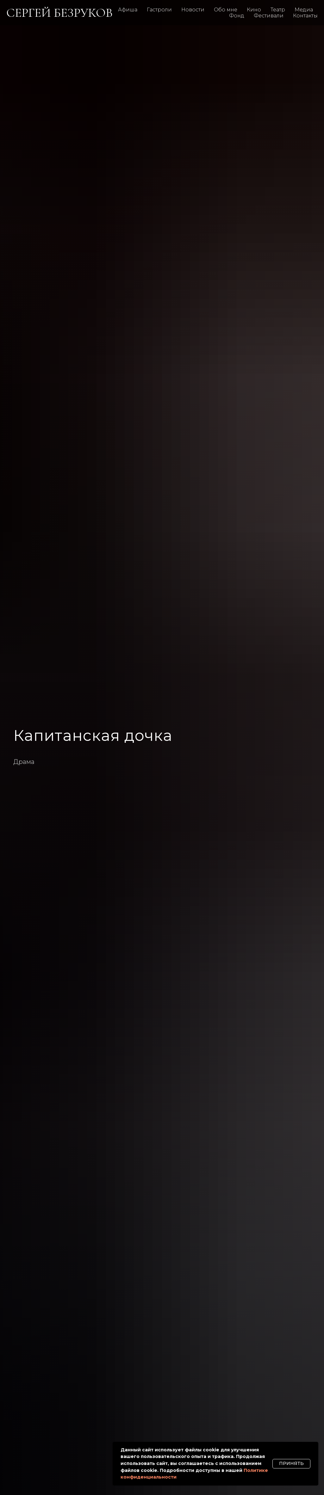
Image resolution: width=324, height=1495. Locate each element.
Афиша (127, 10)
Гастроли (159, 10)
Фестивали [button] (269, 16)
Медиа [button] (304, 10)
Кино (254, 10)
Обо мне (225, 10)
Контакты (305, 16)
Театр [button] (278, 10)
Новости (192, 10)
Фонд (236, 16)
